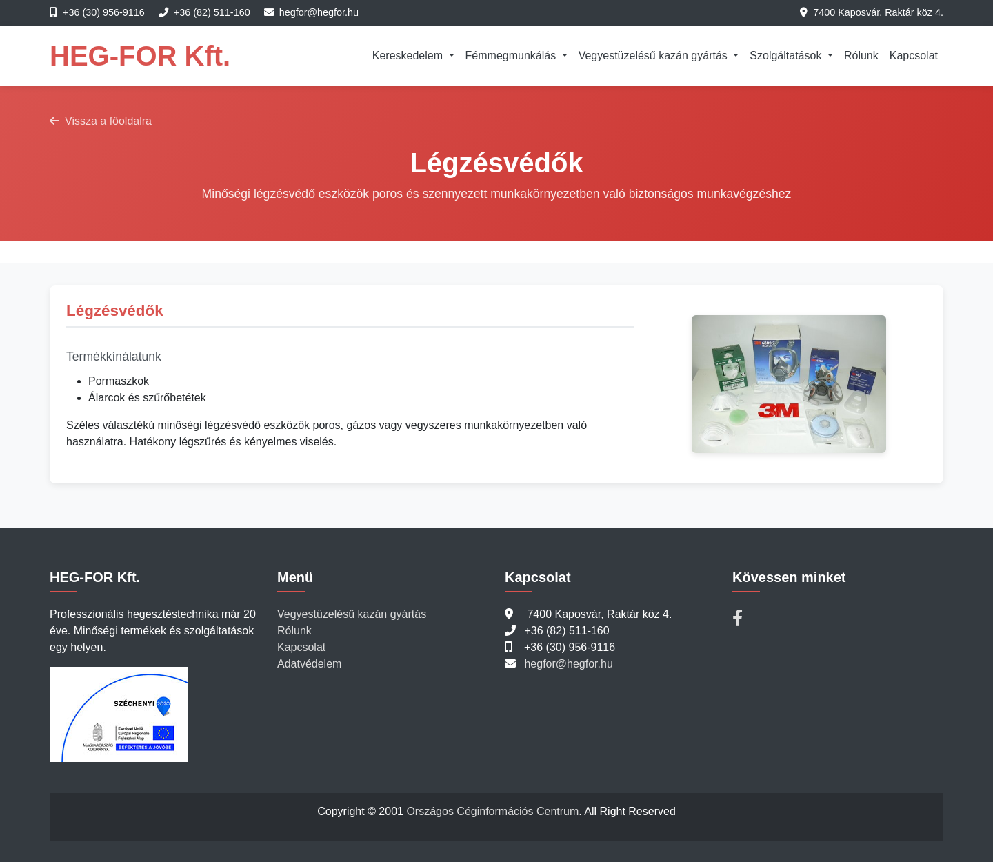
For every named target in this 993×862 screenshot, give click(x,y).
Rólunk (861, 55)
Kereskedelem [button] (409, 55)
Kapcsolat (914, 55)
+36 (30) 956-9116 (104, 12)
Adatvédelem (309, 664)
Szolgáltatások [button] (787, 55)
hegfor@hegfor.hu (319, 12)
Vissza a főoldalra (101, 121)
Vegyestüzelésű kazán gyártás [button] (655, 55)
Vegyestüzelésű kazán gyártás (351, 614)
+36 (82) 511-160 (212, 12)
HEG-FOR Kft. (140, 56)
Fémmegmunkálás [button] (512, 55)
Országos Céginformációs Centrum (492, 811)
